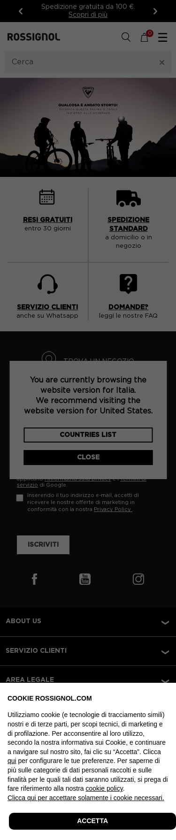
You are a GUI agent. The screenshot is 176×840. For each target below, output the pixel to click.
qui (12, 760)
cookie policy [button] (104, 788)
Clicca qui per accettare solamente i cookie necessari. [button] (86, 798)
